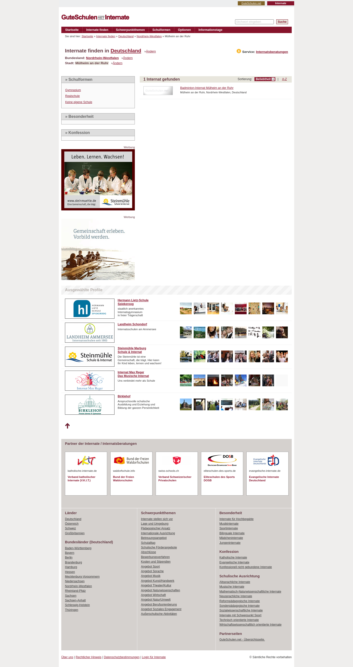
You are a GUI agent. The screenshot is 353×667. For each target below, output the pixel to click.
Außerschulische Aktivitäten (159, 614)
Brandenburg (73, 562)
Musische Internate (231, 586)
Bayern (69, 553)
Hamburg (71, 567)
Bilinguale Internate (232, 533)
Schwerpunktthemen (130, 30)
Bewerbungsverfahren (155, 557)
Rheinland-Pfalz (75, 591)
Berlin (69, 557)
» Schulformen (78, 79)
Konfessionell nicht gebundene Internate (245, 567)
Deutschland (126, 36)
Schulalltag (148, 543)
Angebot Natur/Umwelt (156, 599)
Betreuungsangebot (154, 538)
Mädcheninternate (231, 538)
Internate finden (97, 30)
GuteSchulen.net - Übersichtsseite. (242, 639)
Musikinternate (229, 523)
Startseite (72, 30)
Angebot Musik (150, 576)
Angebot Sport (150, 566)
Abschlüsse (148, 552)
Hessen (70, 572)
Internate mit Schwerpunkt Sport (240, 615)
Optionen (184, 30)
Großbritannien (75, 533)
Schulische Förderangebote (159, 547)
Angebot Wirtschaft (153, 595)
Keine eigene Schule (78, 102)
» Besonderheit (79, 116)
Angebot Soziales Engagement (161, 609)
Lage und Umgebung (154, 523)
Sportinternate (228, 528)
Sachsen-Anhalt (75, 600)
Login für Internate (154, 657)
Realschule (72, 96)
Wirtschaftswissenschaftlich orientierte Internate (250, 624)
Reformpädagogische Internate (239, 601)
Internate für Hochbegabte (236, 519)
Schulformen (161, 30)
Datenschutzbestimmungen (121, 657)
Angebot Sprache (152, 571)
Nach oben (67, 426)
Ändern (151, 51)
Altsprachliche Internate (234, 582)
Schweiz (70, 528)
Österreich (71, 523)
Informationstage (210, 30)
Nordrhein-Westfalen (149, 36)
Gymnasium (73, 90)
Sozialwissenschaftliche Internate (241, 610)
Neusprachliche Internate (235, 596)
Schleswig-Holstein (77, 605)
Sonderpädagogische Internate (239, 605)
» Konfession (77, 133)
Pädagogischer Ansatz (155, 528)
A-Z (284, 79)
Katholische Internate (233, 557)
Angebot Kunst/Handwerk (157, 580)
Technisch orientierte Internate (239, 620)
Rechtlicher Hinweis (88, 657)
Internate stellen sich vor (157, 519)
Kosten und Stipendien (156, 561)
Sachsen (70, 595)
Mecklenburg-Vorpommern (82, 576)
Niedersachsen (75, 581)
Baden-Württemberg (78, 548)
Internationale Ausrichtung (158, 533)
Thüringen (71, 610)
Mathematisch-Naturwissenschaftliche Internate (250, 591)
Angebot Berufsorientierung (159, 604)
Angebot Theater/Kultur (156, 585)
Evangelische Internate (234, 562)
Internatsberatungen (272, 52)
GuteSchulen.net (251, 3)
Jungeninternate (229, 543)
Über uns (67, 657)
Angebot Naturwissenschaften (160, 590)
